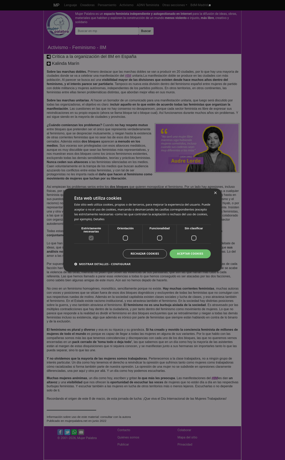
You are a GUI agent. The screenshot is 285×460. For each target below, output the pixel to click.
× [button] (215, 193)
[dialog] (142, 230)
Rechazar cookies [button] (144, 253)
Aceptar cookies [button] (190, 253)
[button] (102, 264)
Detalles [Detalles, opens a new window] (98, 219)
